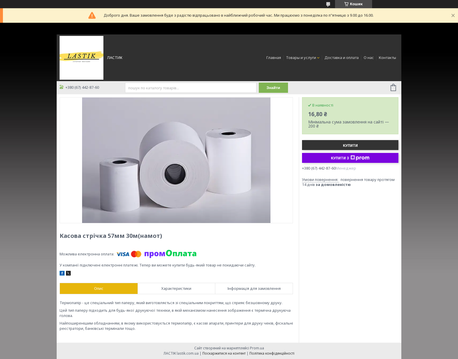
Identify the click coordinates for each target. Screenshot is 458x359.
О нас (369, 57)
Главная (273, 57)
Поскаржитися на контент (224, 353)
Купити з (350, 158)
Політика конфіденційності (271, 353)
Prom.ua (257, 348)
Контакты (387, 57)
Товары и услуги (301, 57)
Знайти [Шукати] (273, 88)
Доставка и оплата (342, 57)
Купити (350, 145)
